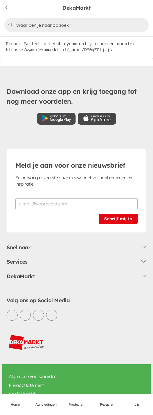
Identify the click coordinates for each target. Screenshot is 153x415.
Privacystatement (26, 385)
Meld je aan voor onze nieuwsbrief (70, 165)
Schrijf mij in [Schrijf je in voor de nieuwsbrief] (118, 218)
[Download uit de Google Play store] (56, 119)
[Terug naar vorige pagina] (9, 7)
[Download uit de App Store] (97, 119)
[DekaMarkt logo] (26, 342)
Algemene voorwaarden (33, 376)
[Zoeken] (75, 25)
